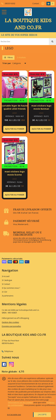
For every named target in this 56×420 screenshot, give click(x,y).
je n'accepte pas (14, 414)
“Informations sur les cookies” (20, 402)
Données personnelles (11, 326)
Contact (35, 3)
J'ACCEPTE (42, 414)
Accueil (5, 276)
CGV (4, 292)
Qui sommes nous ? (11, 288)
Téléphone (7, 351)
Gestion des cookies (10, 322)
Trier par (6, 63)
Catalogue (7, 280)
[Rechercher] (52, 41)
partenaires (7, 295)
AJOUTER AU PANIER (14, 128)
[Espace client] (42, 3)
